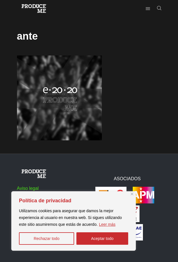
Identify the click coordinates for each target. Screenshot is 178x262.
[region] (73, 221)
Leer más (107, 224)
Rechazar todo (46, 238)
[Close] (132, 194)
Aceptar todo (102, 238)
